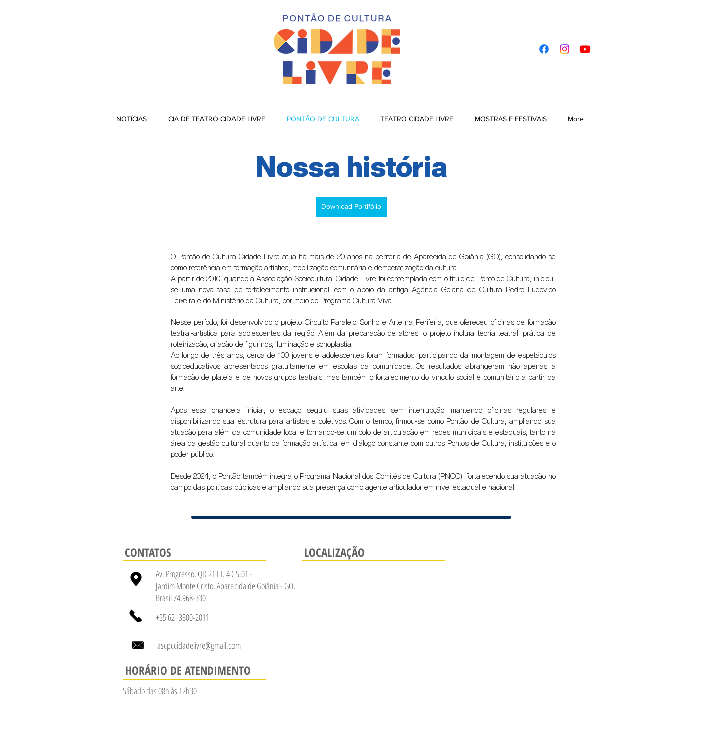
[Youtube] (585, 49)
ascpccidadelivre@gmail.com (199, 645)
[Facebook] (544, 49)
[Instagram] (564, 49)
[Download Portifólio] (351, 207)
